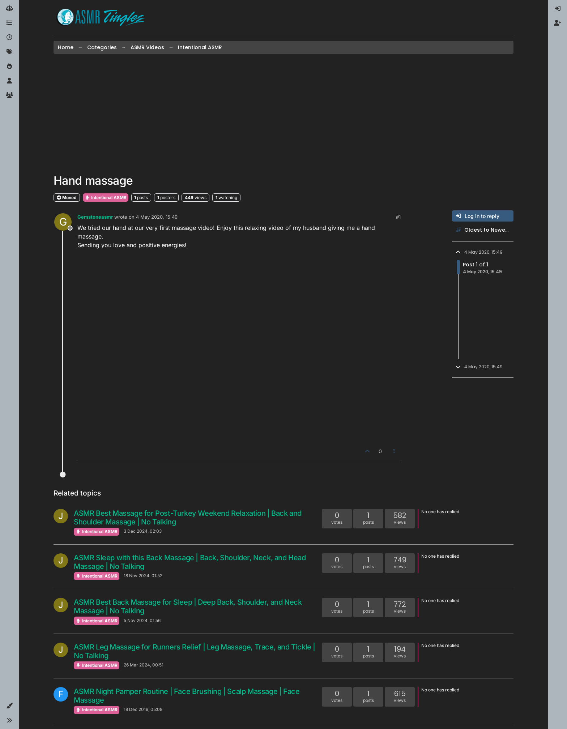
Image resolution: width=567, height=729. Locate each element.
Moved (67, 197)
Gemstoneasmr (95, 217)
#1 (398, 217)
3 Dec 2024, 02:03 (143, 531)
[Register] (557, 23)
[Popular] (9, 66)
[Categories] (9, 23)
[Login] (557, 8)
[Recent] (9, 37)
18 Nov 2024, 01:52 (143, 575)
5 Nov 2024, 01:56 (142, 620)
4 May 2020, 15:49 (157, 217)
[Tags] (9, 52)
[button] (9, 706)
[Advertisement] (283, 113)
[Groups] (9, 95)
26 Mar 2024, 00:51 (143, 665)
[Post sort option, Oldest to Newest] (482, 230)
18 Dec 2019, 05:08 (143, 709)
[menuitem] (557, 8)
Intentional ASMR (106, 197)
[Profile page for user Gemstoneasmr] (63, 222)
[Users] (9, 81)
